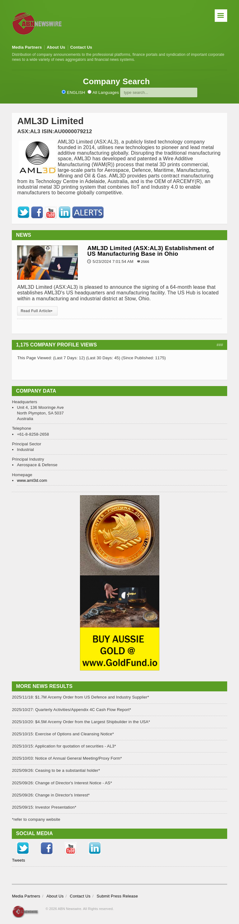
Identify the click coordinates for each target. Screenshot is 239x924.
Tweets (18, 860)
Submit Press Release (117, 896)
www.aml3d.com (32, 480)
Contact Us (81, 47)
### (220, 345)
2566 (145, 261)
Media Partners (27, 47)
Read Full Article (37, 311)
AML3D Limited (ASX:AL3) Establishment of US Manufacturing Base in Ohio (150, 251)
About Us (56, 47)
